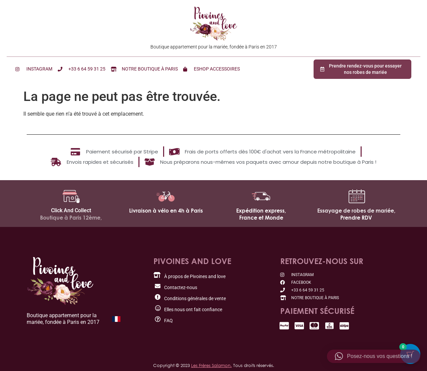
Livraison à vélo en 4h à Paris (166, 210)
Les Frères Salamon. (211, 365)
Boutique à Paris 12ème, (71, 217)
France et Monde (261, 217)
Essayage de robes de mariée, (356, 210)
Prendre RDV (356, 217)
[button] (373, 356)
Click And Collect (71, 210)
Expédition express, (261, 210)
